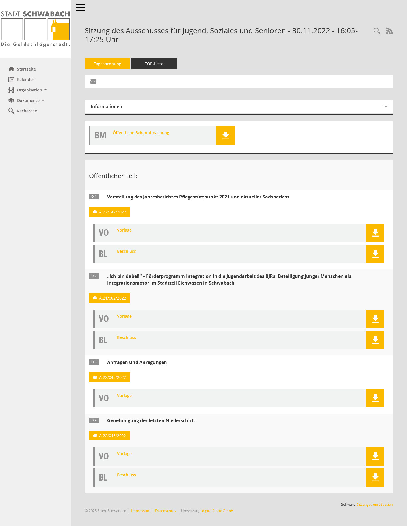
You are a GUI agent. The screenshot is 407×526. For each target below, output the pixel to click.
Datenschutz (165, 510)
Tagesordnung (107, 63)
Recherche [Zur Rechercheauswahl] (22, 111)
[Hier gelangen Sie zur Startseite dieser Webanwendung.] (35, 29)
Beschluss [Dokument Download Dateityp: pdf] (126, 251)
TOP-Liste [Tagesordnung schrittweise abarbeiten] (154, 63)
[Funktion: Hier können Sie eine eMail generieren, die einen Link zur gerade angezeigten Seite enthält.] (93, 82)
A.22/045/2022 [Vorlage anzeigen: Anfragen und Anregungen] (112, 377)
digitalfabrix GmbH (218, 510)
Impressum (140, 510)
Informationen (106, 106)
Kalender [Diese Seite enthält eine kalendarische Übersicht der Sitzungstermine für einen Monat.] (21, 79)
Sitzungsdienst (375, 504)
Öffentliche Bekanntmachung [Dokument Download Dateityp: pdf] (141, 132)
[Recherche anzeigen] (377, 31)
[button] (35, 90)
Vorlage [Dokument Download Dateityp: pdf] (124, 230)
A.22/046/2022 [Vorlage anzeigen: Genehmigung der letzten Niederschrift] (112, 435)
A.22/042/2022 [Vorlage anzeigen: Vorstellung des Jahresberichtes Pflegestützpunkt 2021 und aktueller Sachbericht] (112, 212)
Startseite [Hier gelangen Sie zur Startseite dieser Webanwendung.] (22, 69)
